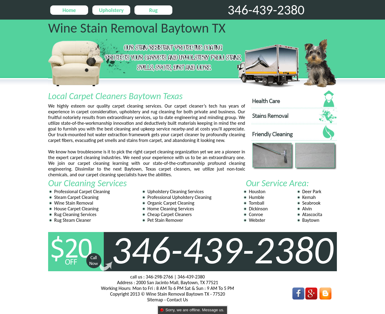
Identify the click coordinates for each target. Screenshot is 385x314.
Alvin (307, 209)
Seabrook (311, 203)
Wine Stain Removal (73, 203)
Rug (153, 10)
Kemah (309, 197)
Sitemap (155, 300)
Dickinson (258, 209)
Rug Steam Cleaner (72, 220)
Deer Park (311, 191)
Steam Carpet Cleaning (76, 197)
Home (69, 10)
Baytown (310, 220)
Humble (256, 197)
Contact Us (177, 300)
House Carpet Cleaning (76, 209)
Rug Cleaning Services (75, 214)
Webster (257, 220)
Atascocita (312, 214)
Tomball (256, 203)
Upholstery (111, 10)
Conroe (256, 214)
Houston (257, 191)
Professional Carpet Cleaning (82, 191)
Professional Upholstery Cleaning (179, 197)
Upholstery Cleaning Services (175, 191)
